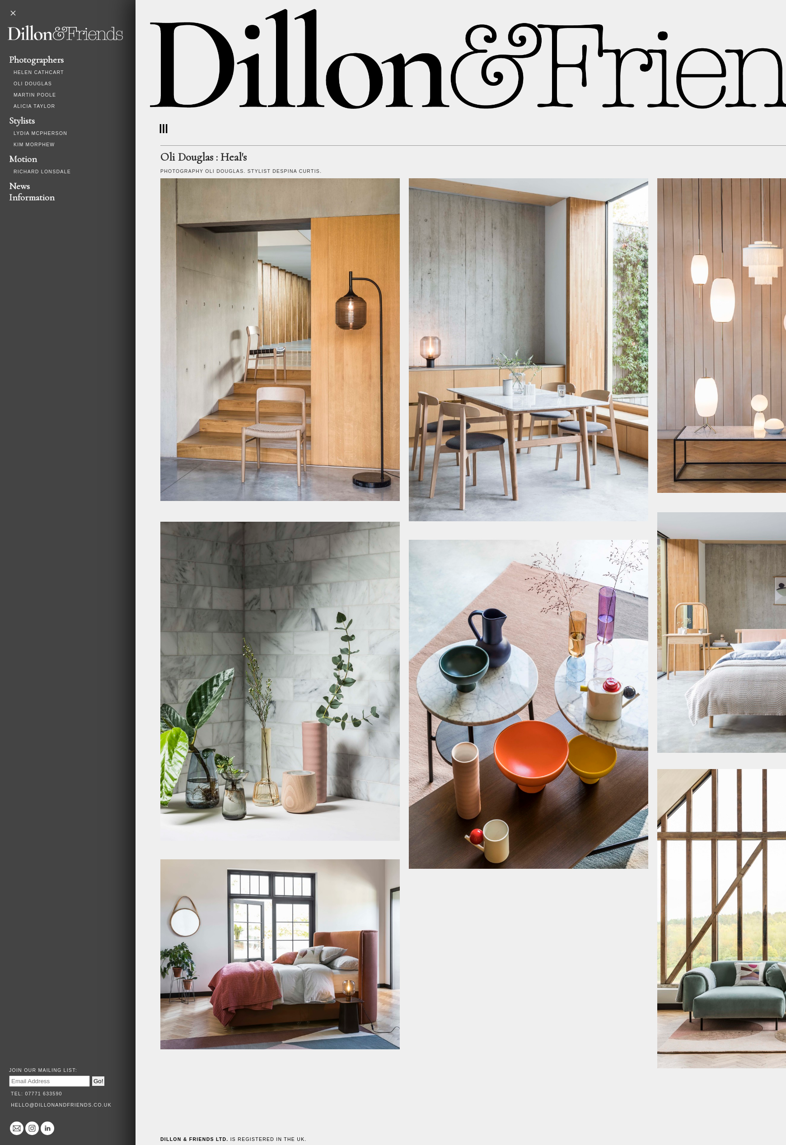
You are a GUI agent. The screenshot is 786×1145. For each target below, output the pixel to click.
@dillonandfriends (32, 1128)
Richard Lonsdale (42, 171)
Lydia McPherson (40, 133)
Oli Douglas (33, 83)
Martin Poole (35, 94)
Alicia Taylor (34, 106)
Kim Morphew (34, 144)
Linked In (47, 1128)
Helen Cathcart (39, 72)
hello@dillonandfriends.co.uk (61, 1105)
